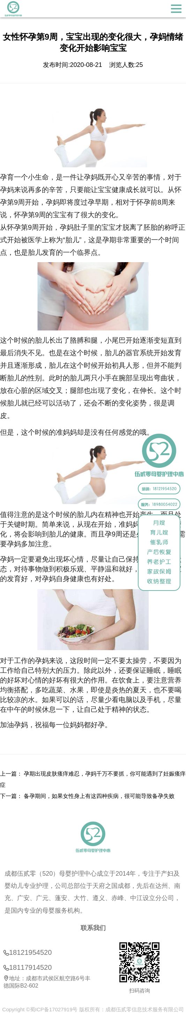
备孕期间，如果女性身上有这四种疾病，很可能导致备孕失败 (99, 796)
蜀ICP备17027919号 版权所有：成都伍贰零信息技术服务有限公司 (107, 1009)
